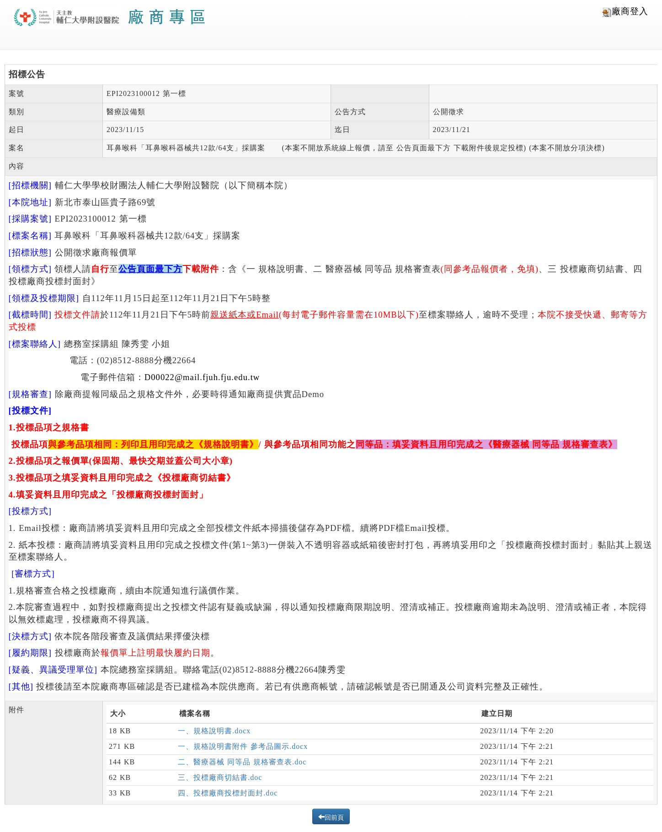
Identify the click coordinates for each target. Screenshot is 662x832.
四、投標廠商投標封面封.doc (228, 793)
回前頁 (334, 816)
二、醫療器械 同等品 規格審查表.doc (242, 762)
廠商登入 (625, 11)
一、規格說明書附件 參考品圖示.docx (243, 746)
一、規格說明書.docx (214, 731)
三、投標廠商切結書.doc (220, 777)
